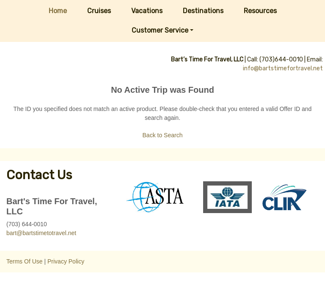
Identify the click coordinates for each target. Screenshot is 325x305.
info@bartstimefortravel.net (283, 68)
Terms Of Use (24, 261)
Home (58, 11)
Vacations (146, 11)
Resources (260, 11)
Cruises (99, 11)
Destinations (203, 11)
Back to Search (163, 135)
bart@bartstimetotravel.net (41, 233)
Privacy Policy (65, 261)
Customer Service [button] (160, 30)
